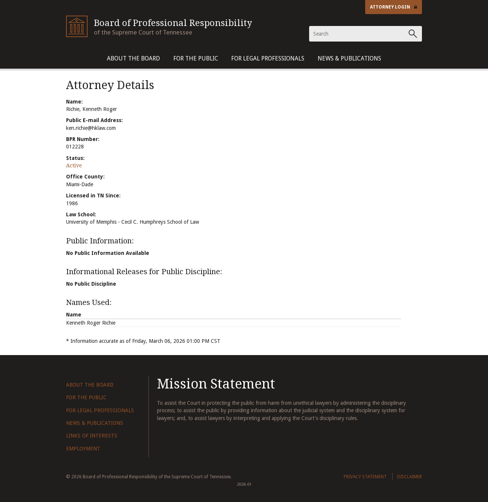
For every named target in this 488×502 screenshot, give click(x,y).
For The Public (195, 58)
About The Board (133, 58)
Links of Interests (91, 436)
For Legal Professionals (267, 58)
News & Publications (349, 58)
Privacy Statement (365, 476)
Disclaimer (409, 476)
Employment (83, 449)
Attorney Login (393, 7)
